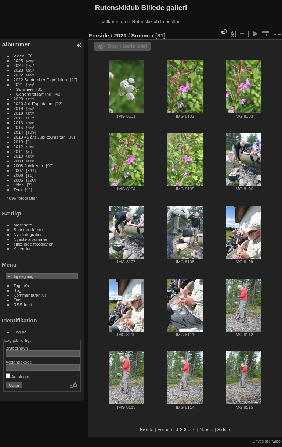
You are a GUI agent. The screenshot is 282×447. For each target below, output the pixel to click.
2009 (18, 160)
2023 (18, 70)
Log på (20, 331)
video (19, 184)
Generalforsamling (33, 94)
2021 (18, 84)
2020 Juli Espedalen (33, 103)
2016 (18, 122)
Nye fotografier (28, 234)
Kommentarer (27, 295)
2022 (18, 74)
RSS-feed (23, 304)
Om (17, 299)
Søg (18, 290)
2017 (18, 117)
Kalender (22, 248)
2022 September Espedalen (40, 79)
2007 (18, 170)
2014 (18, 132)
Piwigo (275, 441)
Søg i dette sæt (127, 46)
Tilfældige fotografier (33, 244)
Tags (18, 285)
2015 (18, 127)
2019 (18, 108)
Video (19, 55)
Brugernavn (17, 348)
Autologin (17, 376)
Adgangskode (19, 362)
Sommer (24, 89)
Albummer (16, 44)
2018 (18, 113)
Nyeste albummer (30, 239)
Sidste (223, 429)
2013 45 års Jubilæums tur (39, 137)
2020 (18, 98)
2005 (18, 180)
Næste (206, 429)
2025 (18, 60)
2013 (18, 141)
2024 (18, 65)
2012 (18, 146)
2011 (18, 151)
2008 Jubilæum (28, 165)
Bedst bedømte (28, 229)
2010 (18, 156)
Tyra (18, 189)
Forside (99, 35)
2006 (18, 175)
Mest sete (23, 224)
